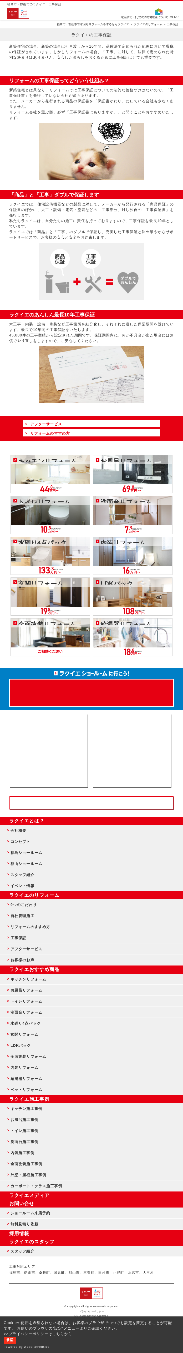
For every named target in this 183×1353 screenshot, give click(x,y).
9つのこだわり (24, 905)
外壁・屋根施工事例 (28, 1175)
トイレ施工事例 (24, 1131)
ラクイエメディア (29, 1195)
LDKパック (21, 1045)
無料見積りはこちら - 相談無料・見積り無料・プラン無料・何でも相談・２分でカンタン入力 (132, 750)
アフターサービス (26, 949)
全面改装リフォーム (28, 1056)
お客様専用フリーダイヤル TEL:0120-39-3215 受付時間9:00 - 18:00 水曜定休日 (91, 802)
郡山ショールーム (26, 864)
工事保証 (18, 938)
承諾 (9, 1340)
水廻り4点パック (26, 1023)
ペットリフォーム (26, 1090)
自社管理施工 (22, 916)
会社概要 (18, 830)
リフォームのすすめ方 (30, 927)
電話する (127, 17)
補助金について (159, 17)
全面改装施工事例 (26, 1164)
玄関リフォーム (24, 1034)
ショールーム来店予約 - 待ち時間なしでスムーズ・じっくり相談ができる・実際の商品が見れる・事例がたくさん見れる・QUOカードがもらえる (48, 750)
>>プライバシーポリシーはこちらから (38, 1334)
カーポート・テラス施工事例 (36, 1186)
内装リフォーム (24, 1067)
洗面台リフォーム (26, 1012)
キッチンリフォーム (28, 979)
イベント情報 (22, 886)
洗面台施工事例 (24, 1142)
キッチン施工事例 (26, 1108)
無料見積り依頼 (24, 1224)
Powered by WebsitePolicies (27, 1347)
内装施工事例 (22, 1153)
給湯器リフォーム (26, 1079)
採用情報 (19, 1233)
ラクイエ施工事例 (29, 1099)
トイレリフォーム (26, 1001)
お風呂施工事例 (24, 1120)
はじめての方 (141, 17)
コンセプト (20, 841)
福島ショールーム (26, 853)
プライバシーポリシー (91, 1311)
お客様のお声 (22, 960)
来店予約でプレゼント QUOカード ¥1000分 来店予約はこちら (91, 690)
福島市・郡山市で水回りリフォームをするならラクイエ (93, 24)
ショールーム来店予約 (30, 1213)
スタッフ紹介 (22, 875)
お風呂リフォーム (26, 990)
